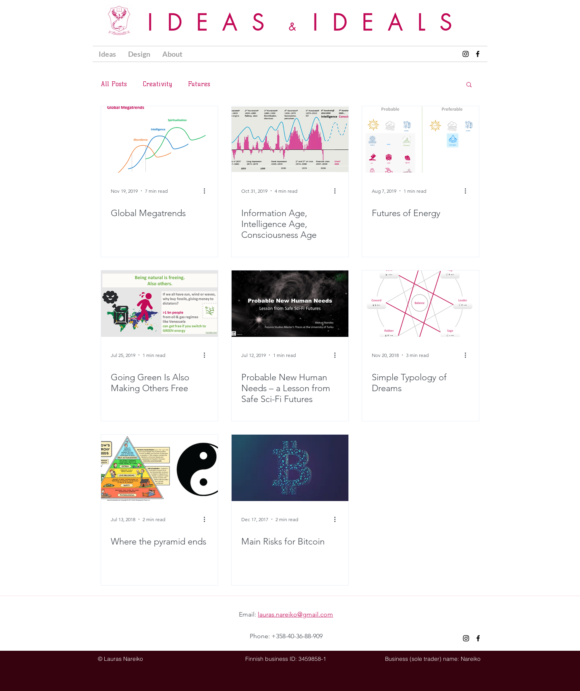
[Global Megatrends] (159, 139)
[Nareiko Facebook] (478, 54)
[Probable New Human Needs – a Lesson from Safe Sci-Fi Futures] (290, 303)
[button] (139, 54)
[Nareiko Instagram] (466, 54)
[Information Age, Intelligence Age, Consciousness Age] (290, 139)
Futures (199, 84)
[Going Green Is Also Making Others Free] (159, 303)
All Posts (114, 84)
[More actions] (207, 191)
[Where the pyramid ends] (159, 468)
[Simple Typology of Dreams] (420, 303)
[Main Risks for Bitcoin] (290, 468)
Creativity (157, 84)
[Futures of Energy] (420, 139)
